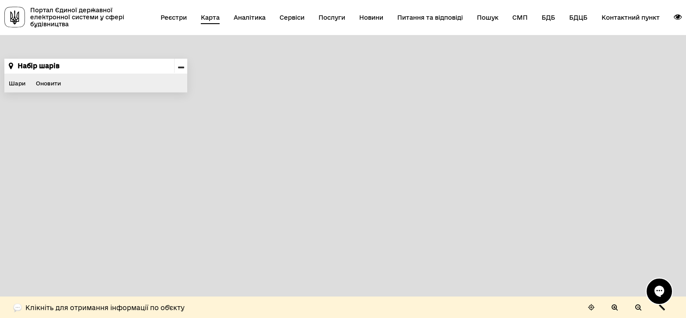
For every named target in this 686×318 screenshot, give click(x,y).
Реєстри (174, 17)
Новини (371, 17)
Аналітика (250, 17)
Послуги (331, 17)
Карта (210, 17)
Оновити (48, 83)
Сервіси (292, 17)
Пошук (487, 17)
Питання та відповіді (430, 17)
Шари (17, 83)
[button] (678, 17)
